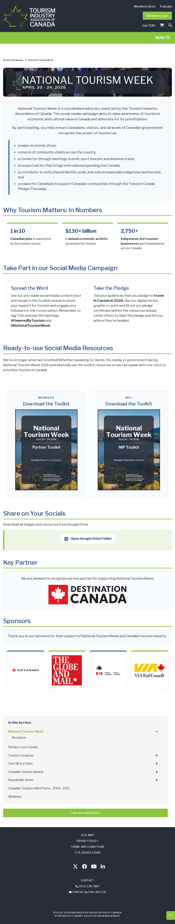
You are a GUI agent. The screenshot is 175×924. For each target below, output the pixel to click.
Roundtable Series (21, 780)
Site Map (87, 835)
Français (166, 6)
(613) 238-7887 (89, 886)
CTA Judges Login (87, 852)
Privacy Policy (87, 841)
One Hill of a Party (20, 763)
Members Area (144, 6)
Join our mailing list (85, 813)
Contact (87, 880)
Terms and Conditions (87, 846)
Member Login (157, 15)
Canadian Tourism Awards (26, 772)
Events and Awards (13, 60)
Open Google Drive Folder (88, 539)
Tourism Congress (21, 755)
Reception (19, 737)
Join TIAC (148, 25)
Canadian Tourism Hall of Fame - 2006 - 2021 (38, 788)
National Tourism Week (40, 60)
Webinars (14, 796)
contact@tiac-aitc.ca (89, 892)
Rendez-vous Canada (23, 747)
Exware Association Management (96, 915)
